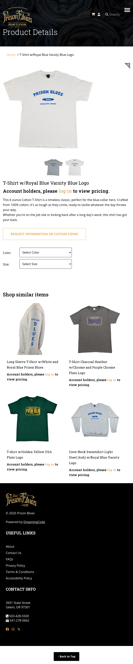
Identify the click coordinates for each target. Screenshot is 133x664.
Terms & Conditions (20, 572)
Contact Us (13, 553)
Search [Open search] (112, 14)
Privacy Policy (15, 565)
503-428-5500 (18, 616)
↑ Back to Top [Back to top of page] (66, 656)
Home (11, 55)
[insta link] (13, 629)
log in (65, 191)
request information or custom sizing (44, 234)
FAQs (9, 559)
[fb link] (7, 629)
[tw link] (18, 629)
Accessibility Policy (19, 578)
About (10, 546)
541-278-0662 (19, 620)
